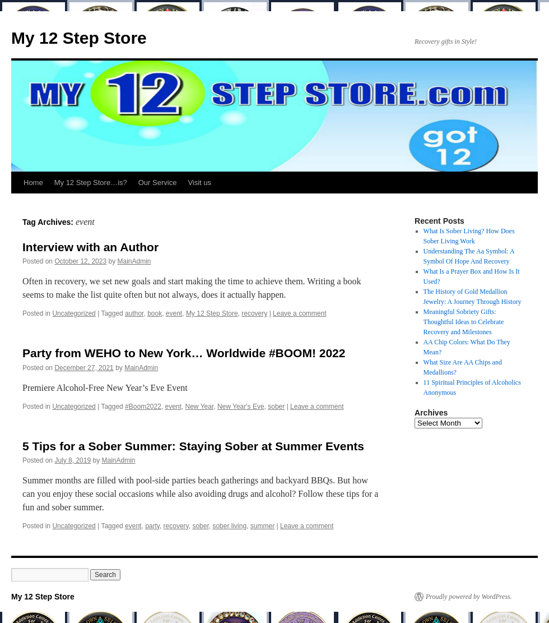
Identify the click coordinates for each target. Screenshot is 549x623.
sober (276, 406)
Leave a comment (299, 313)
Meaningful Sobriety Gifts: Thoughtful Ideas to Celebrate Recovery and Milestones (464, 322)
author (134, 313)
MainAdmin (134, 261)
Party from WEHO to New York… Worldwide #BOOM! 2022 (183, 353)
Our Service (157, 182)
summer (262, 526)
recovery (254, 313)
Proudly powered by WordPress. (469, 597)
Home (33, 182)
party (152, 526)
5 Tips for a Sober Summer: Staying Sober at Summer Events (193, 446)
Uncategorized (73, 313)
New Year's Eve (240, 406)
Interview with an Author (90, 247)
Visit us (199, 182)
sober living (229, 526)
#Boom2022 (143, 406)
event (174, 313)
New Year (199, 406)
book (154, 313)
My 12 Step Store (79, 38)
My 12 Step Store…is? (90, 182)
